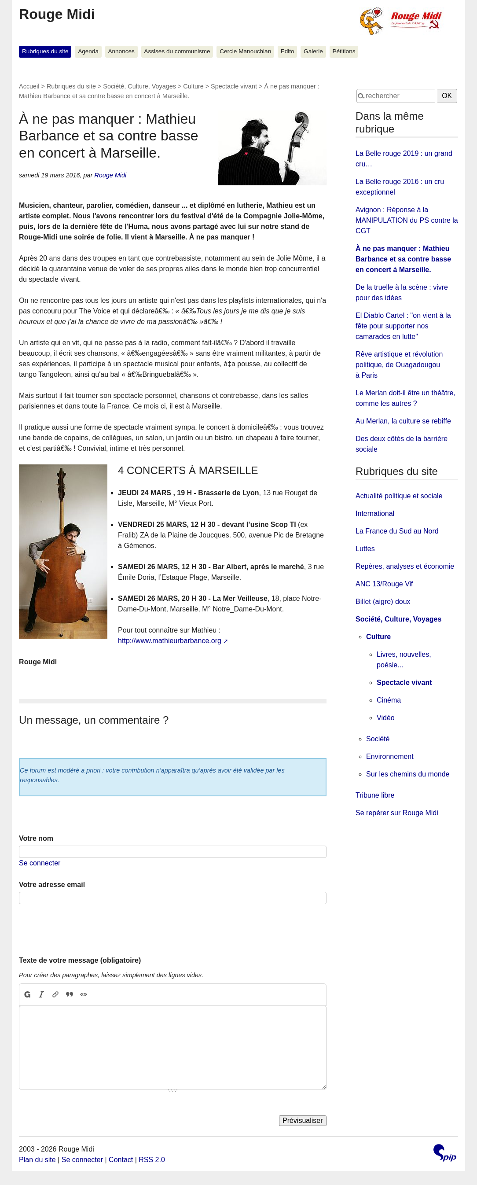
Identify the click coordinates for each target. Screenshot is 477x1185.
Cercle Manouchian (245, 51)
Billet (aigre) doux (383, 601)
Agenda (88, 51)
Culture (193, 86)
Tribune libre (375, 795)
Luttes (365, 548)
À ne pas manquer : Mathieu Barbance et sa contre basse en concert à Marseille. (403, 259)
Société (377, 739)
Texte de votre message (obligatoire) (80, 960)
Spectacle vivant (234, 86)
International (375, 513)
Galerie (313, 51)
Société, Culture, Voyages (139, 86)
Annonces (121, 51)
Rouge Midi (57, 14)
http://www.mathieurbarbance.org (169, 640)
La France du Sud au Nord (397, 531)
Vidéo (386, 717)
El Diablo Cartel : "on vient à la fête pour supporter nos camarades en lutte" (403, 326)
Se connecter (39, 863)
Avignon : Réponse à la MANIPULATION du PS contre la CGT (407, 220)
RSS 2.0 (152, 1159)
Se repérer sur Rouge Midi (397, 813)
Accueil (29, 86)
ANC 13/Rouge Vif (384, 584)
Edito (287, 51)
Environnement (390, 756)
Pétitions (343, 51)
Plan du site (37, 1159)
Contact (121, 1159)
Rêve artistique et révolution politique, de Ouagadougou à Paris (399, 364)
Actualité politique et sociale (399, 496)
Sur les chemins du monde (407, 774)
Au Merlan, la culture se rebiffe (403, 421)
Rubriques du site (45, 51)
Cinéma (389, 700)
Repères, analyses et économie (405, 566)
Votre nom (36, 838)
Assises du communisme (177, 51)
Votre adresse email (52, 884)
